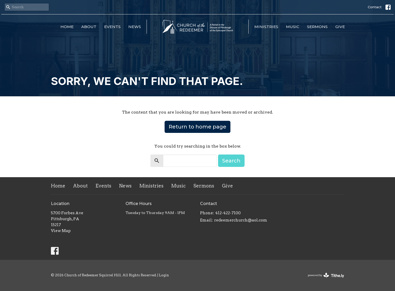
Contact (375, 7)
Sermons (317, 26)
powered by (326, 275)
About (88, 26)
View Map (61, 230)
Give (340, 26)
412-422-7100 (228, 213)
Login (164, 275)
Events (112, 26)
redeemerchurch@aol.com (240, 220)
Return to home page (197, 127)
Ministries (266, 26)
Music (292, 26)
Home (67, 26)
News (134, 26)
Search (231, 161)
